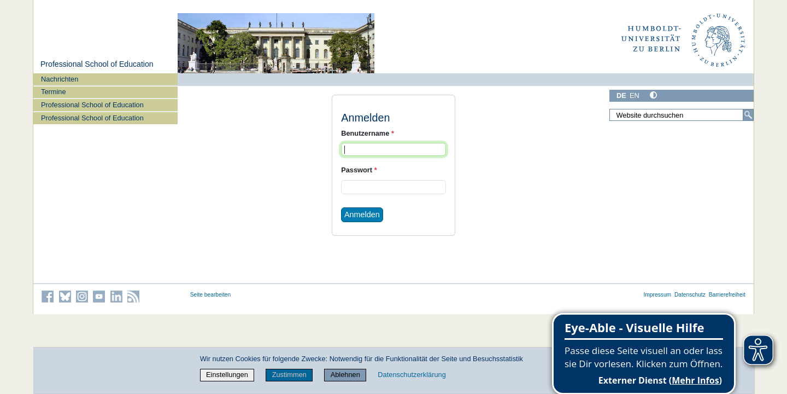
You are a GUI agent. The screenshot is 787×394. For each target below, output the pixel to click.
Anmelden (362, 214)
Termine (53, 92)
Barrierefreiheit (727, 295)
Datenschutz (690, 295)
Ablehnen (345, 374)
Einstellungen (227, 374)
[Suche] (748, 115)
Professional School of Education (97, 64)
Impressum (657, 295)
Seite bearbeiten (210, 295)
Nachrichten (59, 79)
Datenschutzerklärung (411, 374)
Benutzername (367, 133)
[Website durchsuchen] (681, 115)
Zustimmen (289, 374)
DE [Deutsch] (621, 95)
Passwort (359, 170)
